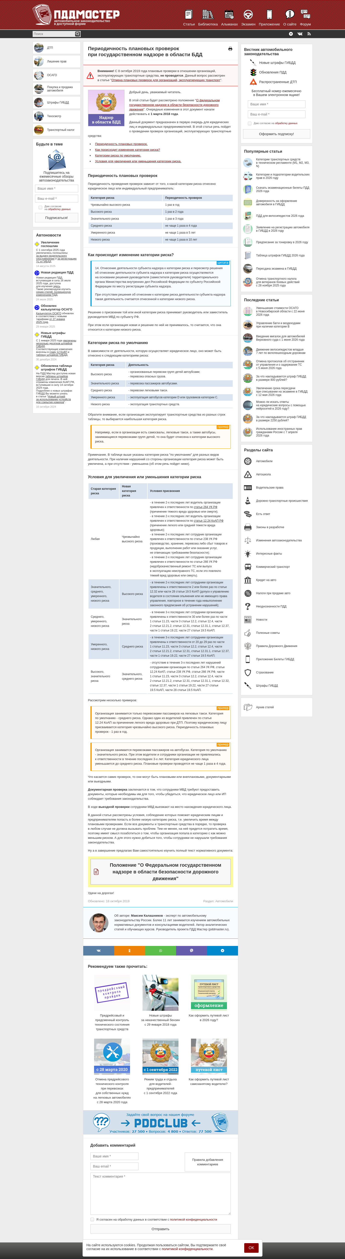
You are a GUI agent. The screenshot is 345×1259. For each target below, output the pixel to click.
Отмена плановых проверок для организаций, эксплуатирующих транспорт (165, 80)
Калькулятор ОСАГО (48, 313)
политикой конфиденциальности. (188, 1249)
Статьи (189, 24)
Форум (305, 24)
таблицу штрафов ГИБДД (51, 354)
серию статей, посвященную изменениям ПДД (53, 293)
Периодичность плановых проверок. (121, 144)
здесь (56, 286)
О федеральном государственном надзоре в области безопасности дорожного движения (174, 104)
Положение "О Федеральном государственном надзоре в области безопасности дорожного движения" (165, 871)
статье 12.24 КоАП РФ (208, 520)
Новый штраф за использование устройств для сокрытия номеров (53, 399)
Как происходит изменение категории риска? (127, 149)
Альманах (229, 24)
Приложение (269, 24)
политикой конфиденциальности (193, 1219)
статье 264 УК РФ (205, 507)
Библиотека (208, 24)
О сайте (290, 24)
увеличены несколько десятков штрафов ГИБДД (56, 343)
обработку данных (59, 209)
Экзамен (248, 24)
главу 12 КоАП (58, 352)
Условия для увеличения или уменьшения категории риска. (138, 161)
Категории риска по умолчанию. (118, 155)
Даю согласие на (58, 208)
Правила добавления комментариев (207, 1162)
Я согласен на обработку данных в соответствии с (156, 1219)
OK (251, 1248)
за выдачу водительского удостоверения (51, 257)
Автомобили (224, 901)
